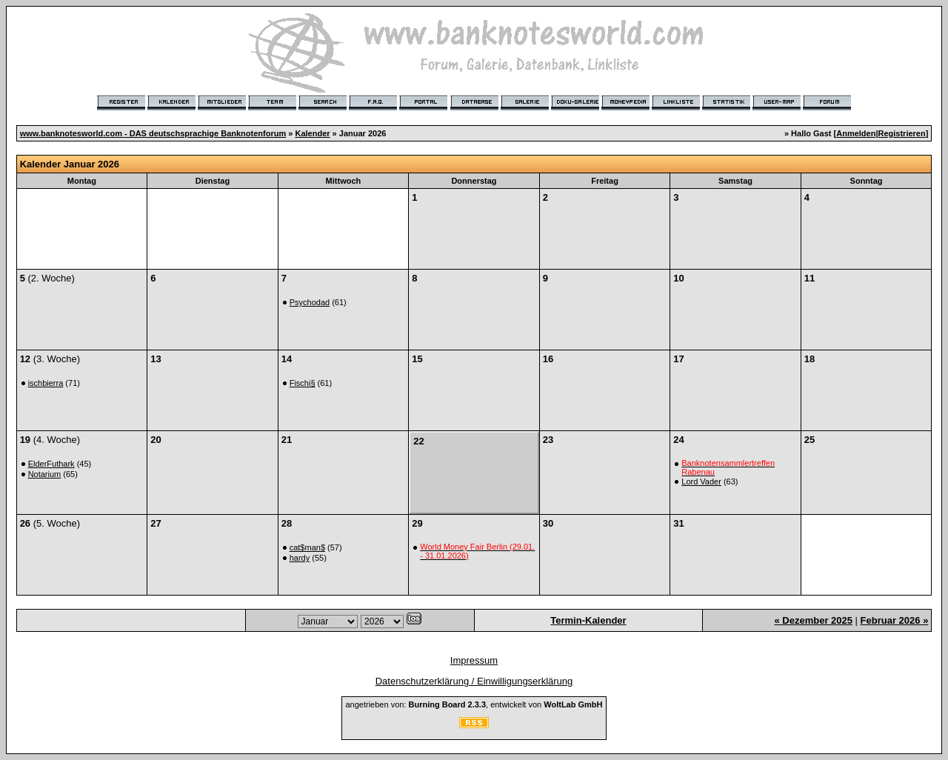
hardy (300, 557)
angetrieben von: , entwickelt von (473, 704)
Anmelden (855, 133)
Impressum (474, 660)
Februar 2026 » (895, 620)
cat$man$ (307, 547)
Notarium (44, 474)
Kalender (312, 133)
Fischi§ (303, 383)
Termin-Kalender (588, 620)
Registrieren (902, 133)
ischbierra (46, 383)
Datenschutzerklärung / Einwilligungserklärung (474, 681)
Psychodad (310, 302)
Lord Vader (701, 481)
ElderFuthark (51, 463)
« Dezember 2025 (813, 620)
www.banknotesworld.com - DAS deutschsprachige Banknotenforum (153, 133)
